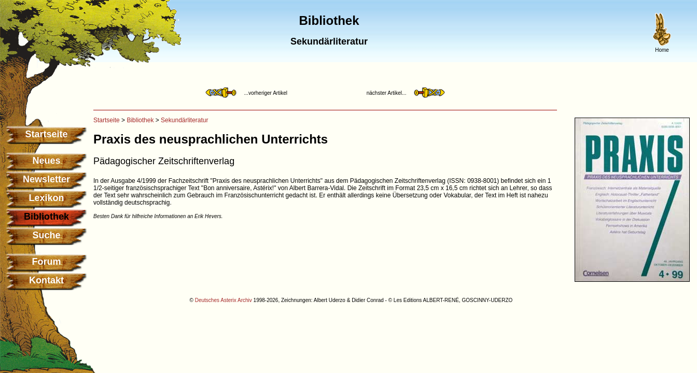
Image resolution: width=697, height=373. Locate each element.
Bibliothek (140, 120)
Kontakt (46, 280)
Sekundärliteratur (184, 120)
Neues (46, 160)
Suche (46, 235)
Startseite (46, 134)
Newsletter (46, 179)
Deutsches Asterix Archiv (223, 300)
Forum (46, 261)
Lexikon (46, 198)
